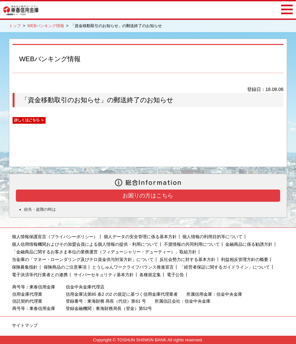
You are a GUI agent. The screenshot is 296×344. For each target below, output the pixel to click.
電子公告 (175, 274)
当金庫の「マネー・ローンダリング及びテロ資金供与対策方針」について (83, 259)
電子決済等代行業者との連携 (40, 274)
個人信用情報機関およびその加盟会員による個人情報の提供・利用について (85, 244)
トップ (15, 25)
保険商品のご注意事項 (65, 267)
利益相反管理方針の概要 (244, 259)
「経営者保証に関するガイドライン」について (225, 267)
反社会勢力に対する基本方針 (187, 259)
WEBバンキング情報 (45, 25)
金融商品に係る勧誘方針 (249, 244)
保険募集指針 (25, 267)
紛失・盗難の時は (40, 209)
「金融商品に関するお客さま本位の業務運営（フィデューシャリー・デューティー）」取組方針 (104, 251)
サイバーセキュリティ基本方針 (104, 274)
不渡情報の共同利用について (192, 244)
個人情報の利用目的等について (212, 236)
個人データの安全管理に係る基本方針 (140, 236)
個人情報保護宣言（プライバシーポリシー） (55, 236)
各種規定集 (150, 274)
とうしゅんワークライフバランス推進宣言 (133, 267)
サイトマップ (25, 325)
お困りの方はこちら (148, 196)
